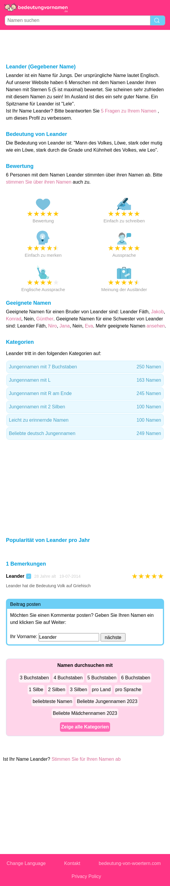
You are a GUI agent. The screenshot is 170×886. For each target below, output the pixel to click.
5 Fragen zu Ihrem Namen (128, 110)
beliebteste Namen (52, 701)
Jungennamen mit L (85, 380)
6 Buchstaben (135, 677)
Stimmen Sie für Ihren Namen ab (86, 759)
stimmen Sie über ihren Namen (39, 181)
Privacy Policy (86, 876)
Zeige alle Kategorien (85, 726)
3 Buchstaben (34, 677)
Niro (52, 325)
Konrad (13, 318)
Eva (89, 325)
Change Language (26, 863)
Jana (65, 325)
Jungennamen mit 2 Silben (85, 406)
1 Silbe (36, 689)
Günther (44, 318)
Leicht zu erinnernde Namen (85, 420)
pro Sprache (128, 689)
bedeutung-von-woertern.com (130, 863)
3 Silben (78, 689)
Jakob (157, 311)
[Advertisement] (85, 46)
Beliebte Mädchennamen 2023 (85, 713)
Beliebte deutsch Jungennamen (85, 433)
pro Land (101, 689)
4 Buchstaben (68, 677)
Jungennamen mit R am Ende (85, 393)
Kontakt (72, 863)
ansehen (156, 325)
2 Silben (56, 689)
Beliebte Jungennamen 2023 (107, 701)
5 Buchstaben (102, 677)
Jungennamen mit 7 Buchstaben (85, 366)
